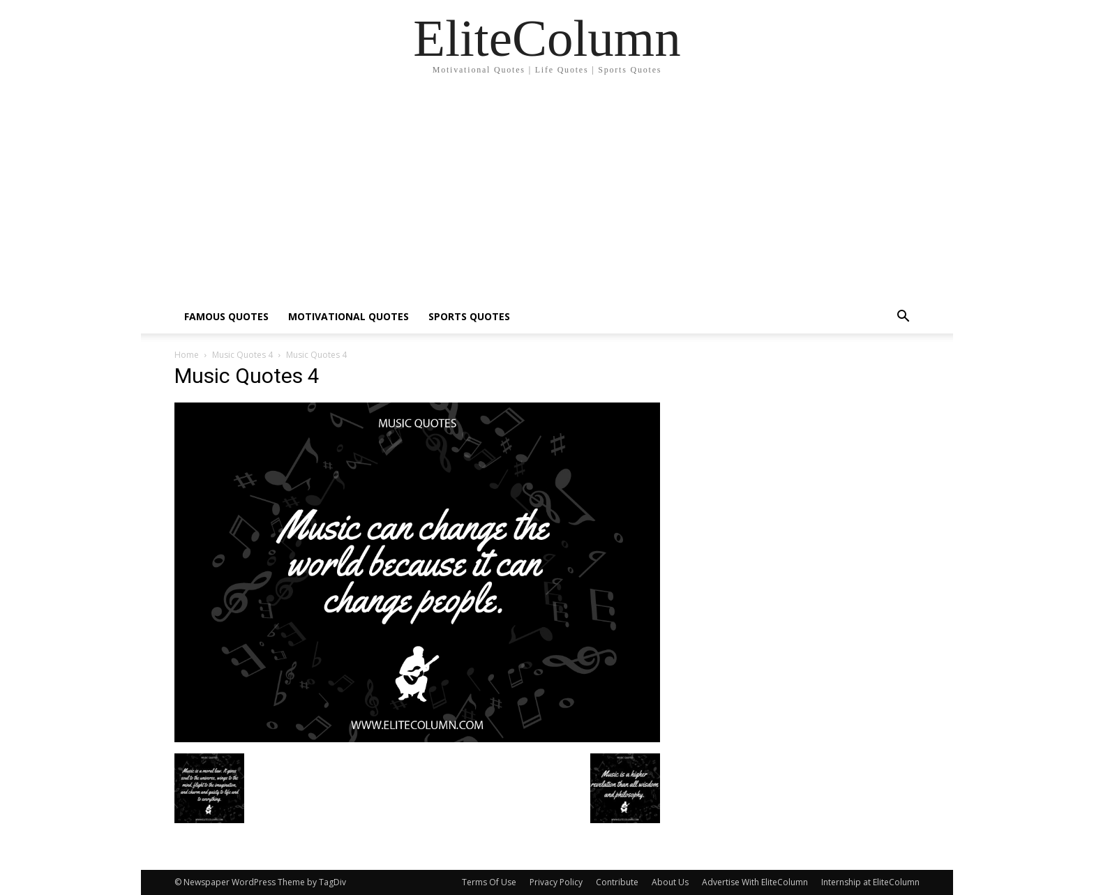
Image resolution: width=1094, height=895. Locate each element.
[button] (903, 317)
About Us (670, 882)
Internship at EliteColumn (870, 882)
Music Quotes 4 (242, 355)
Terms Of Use (489, 882)
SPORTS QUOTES (469, 316)
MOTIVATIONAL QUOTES (348, 316)
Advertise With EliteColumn (755, 882)
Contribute (617, 882)
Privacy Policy (556, 882)
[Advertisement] (547, 195)
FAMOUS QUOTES (226, 316)
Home (186, 355)
